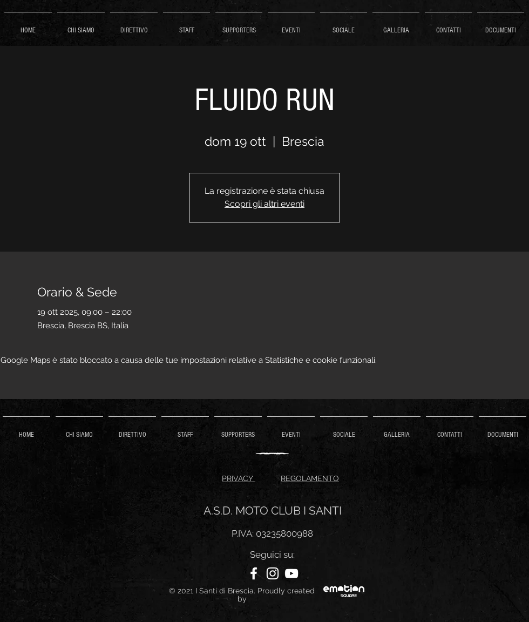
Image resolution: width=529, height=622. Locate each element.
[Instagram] (272, 573)
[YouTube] (291, 573)
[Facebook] (254, 573)
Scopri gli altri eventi (264, 204)
